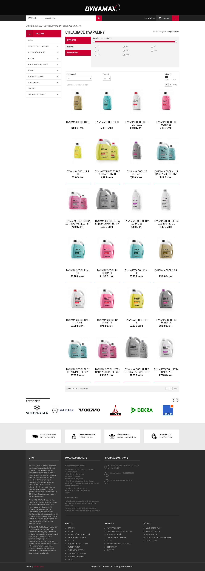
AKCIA (70, 560)
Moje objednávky (153, 528)
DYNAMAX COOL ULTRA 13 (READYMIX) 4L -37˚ (136, 370)
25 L (155, 50)
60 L (99, 54)
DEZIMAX (71, 528)
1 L (99, 46)
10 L (127, 50)
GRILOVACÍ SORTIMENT (76, 553)
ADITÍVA (70, 541)
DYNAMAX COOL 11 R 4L (137, 321)
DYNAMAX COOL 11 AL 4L (137, 271)
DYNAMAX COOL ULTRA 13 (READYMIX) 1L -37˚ (107, 222)
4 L (155, 46)
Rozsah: (95, 38)
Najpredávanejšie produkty (119, 531)
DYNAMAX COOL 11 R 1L (78, 172)
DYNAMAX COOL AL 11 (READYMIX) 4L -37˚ (78, 370)
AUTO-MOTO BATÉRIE (75, 550)
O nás (109, 541)
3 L (127, 46)
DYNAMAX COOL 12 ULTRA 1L (166, 123)
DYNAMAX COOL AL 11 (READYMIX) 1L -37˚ (166, 172)
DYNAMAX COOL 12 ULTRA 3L (107, 271)
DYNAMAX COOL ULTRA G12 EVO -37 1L (166, 222)
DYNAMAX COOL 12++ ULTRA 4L (78, 321)
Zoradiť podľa (71, 74)
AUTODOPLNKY (73, 547)
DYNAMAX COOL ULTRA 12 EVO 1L (137, 222)
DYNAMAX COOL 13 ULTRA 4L (166, 321)
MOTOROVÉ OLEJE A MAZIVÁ (78, 534)
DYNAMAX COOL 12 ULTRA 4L (107, 321)
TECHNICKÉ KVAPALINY (52, 26)
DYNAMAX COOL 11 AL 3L (78, 271)
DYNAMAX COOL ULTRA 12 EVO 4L (166, 370)
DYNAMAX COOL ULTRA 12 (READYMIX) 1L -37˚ (78, 222)
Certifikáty (112, 547)
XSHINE (70, 531)
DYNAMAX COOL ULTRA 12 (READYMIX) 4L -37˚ (107, 370)
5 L (99, 50)
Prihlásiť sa (150, 18)
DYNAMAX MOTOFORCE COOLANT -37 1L (107, 172)
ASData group (39, 567)
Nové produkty (114, 528)
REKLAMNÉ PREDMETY (76, 556)
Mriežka (166, 78)
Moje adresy (151, 534)
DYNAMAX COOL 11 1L (107, 122)
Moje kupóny (151, 541)
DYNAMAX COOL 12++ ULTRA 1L (137, 123)
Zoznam (173, 78)
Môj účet (147, 524)
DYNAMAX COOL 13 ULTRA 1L (137, 172)
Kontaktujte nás (114, 534)
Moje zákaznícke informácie (158, 537)
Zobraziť (106, 74)
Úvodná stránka (33, 26)
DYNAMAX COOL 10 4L (166, 270)
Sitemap (110, 550)
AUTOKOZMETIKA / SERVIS (77, 544)
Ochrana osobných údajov (119, 544)
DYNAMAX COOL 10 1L (78, 122)
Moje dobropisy (153, 531)
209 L (128, 54)
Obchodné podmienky (116, 537)
